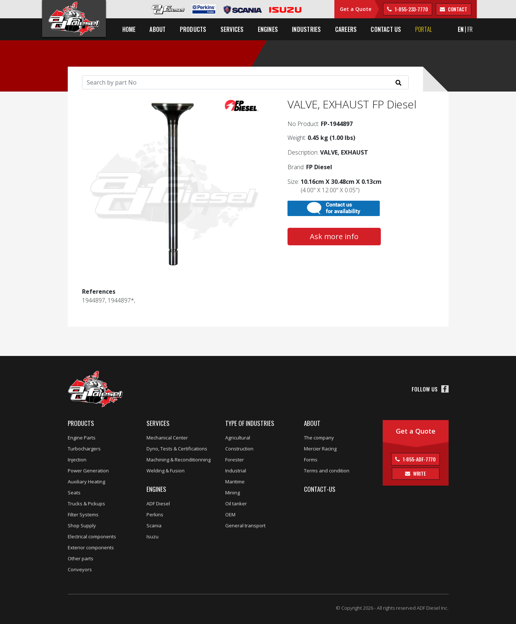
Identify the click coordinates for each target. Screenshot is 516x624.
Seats (74, 492)
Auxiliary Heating (86, 481)
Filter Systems (83, 514)
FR (470, 29)
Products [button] (193, 29)
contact (457, 9)
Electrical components (92, 536)
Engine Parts (82, 437)
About (312, 423)
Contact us (386, 29)
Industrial (235, 470)
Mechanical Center (167, 437)
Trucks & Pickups (86, 503)
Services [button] (232, 29)
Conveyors (80, 569)
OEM (230, 514)
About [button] (157, 29)
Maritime (235, 481)
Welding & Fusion (165, 470)
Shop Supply (82, 525)
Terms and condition (326, 470)
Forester (234, 459)
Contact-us (319, 489)
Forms (311, 459)
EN (461, 29)
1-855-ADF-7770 (419, 459)
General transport (245, 525)
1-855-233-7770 (411, 9)
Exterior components (91, 547)
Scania (154, 525)
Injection (77, 459)
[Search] (245, 82)
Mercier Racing (320, 448)
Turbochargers (84, 448)
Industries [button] (306, 29)
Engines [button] (268, 29)
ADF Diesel (158, 503)
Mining (232, 492)
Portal (423, 29)
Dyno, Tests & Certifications (176, 448)
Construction (239, 448)
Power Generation (88, 470)
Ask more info (334, 236)
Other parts (80, 558)
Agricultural (237, 437)
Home (129, 29)
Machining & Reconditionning (178, 459)
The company (319, 437)
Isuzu (152, 536)
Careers (346, 29)
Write (419, 473)
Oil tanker (236, 503)
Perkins (154, 514)
